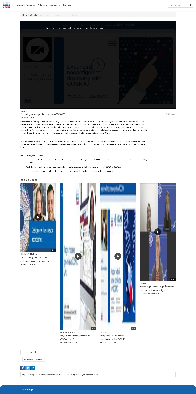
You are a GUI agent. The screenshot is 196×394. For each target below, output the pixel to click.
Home (24, 15)
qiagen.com (48, 386)
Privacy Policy (58, 386)
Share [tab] (24, 352)
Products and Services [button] (24, 5)
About (22, 386)
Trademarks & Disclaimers (166, 386)
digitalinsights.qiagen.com (34, 386)
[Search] (190, 5)
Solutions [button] (42, 5)
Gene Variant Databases (29, 254)
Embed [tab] (33, 352)
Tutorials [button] (67, 5)
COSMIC (33, 15)
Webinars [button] (55, 5)
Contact (67, 386)
